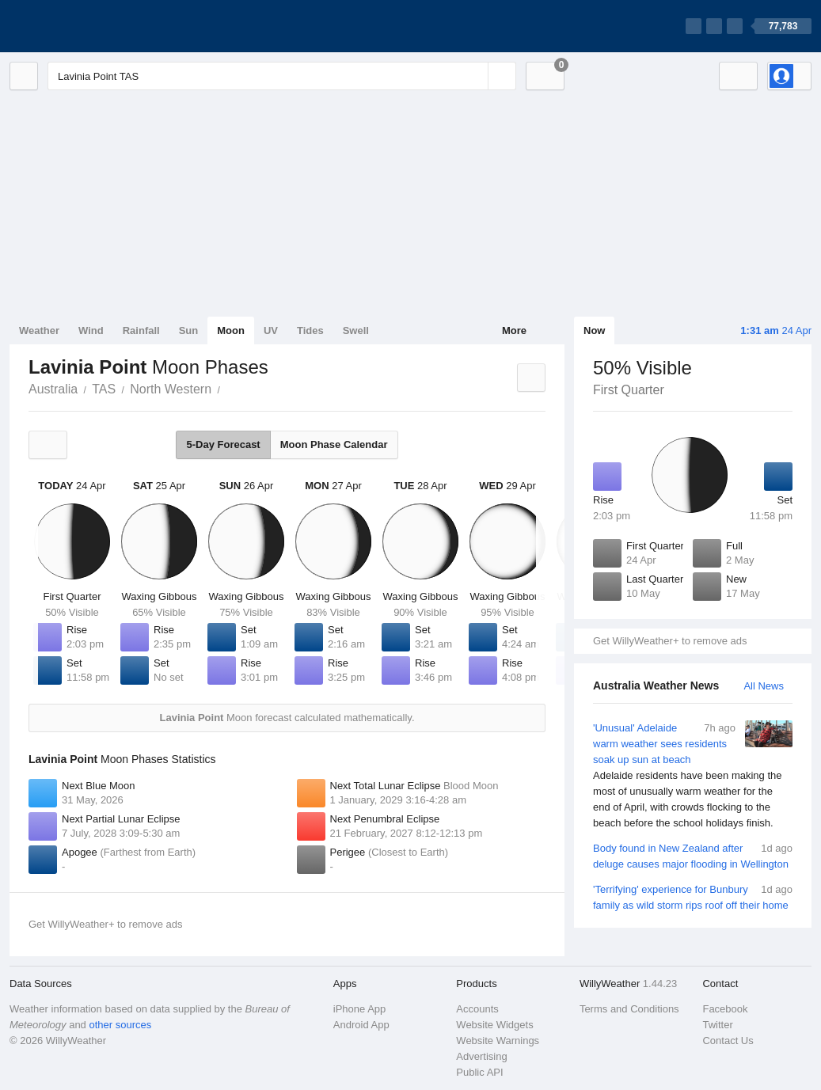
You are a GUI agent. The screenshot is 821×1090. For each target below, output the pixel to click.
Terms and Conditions (629, 1009)
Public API (479, 1072)
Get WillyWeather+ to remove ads (670, 641)
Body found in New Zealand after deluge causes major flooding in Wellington (692, 855)
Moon (231, 330)
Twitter (717, 1025)
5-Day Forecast (223, 444)
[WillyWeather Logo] (84, 26)
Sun (189, 330)
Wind (91, 330)
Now (594, 330)
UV (271, 330)
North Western (170, 389)
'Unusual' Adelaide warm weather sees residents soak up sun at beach (692, 775)
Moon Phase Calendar (334, 444)
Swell (356, 330)
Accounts (477, 1009)
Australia (53, 389)
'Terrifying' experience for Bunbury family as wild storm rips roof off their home (692, 896)
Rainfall (141, 330)
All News (763, 686)
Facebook (724, 1009)
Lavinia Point (229, 388)
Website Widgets (494, 1025)
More (514, 330)
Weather (39, 330)
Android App (361, 1025)
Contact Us (727, 1040)
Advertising (481, 1056)
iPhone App (359, 1009)
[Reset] (474, 76)
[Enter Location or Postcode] (282, 76)
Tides (310, 330)
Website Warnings (497, 1040)
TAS (104, 389)
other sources (120, 1025)
